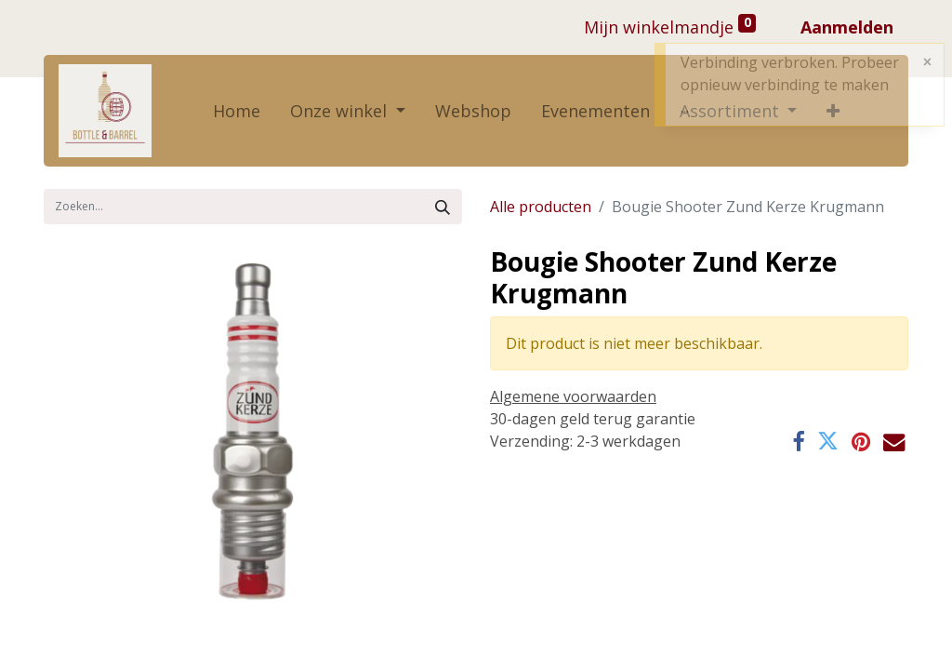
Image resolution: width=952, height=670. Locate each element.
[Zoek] (442, 206)
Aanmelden (846, 27)
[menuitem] (236, 111)
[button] (833, 111)
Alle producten (540, 206)
